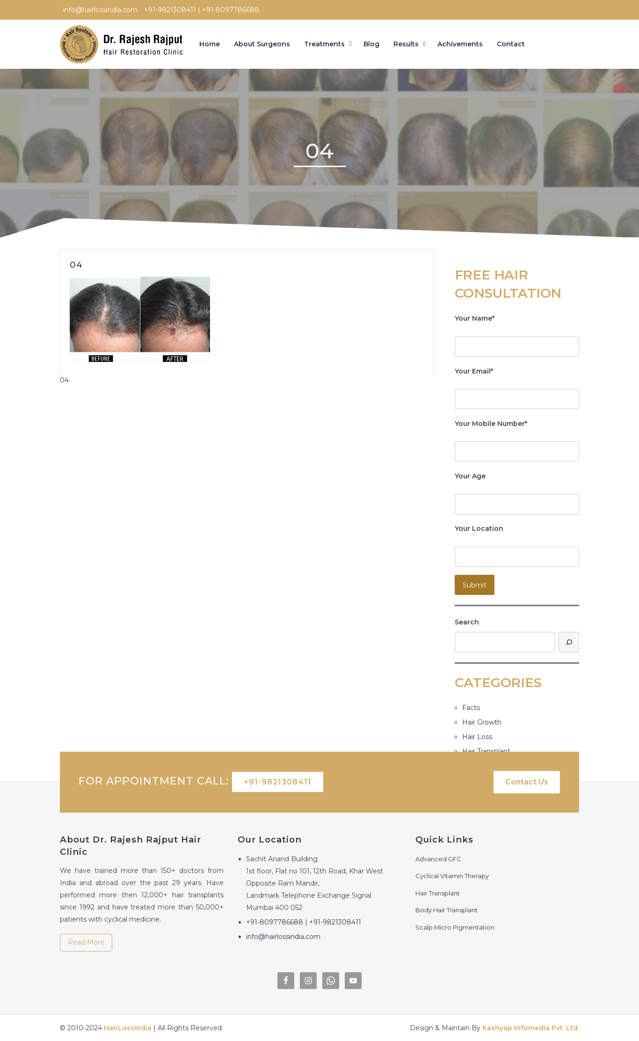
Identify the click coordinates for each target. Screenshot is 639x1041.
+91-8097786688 (274, 922)
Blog (371, 44)
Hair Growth (481, 722)
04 (64, 380)
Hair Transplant (486, 751)
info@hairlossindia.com (283, 936)
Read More (86, 942)
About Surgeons (262, 44)
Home (209, 44)
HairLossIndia (128, 1028)
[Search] (569, 642)
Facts (471, 708)
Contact (511, 44)
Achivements (460, 44)
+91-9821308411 (278, 781)
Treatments (324, 44)
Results (406, 44)
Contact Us (526, 781)
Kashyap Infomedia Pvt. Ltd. (530, 1028)
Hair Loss (477, 737)
